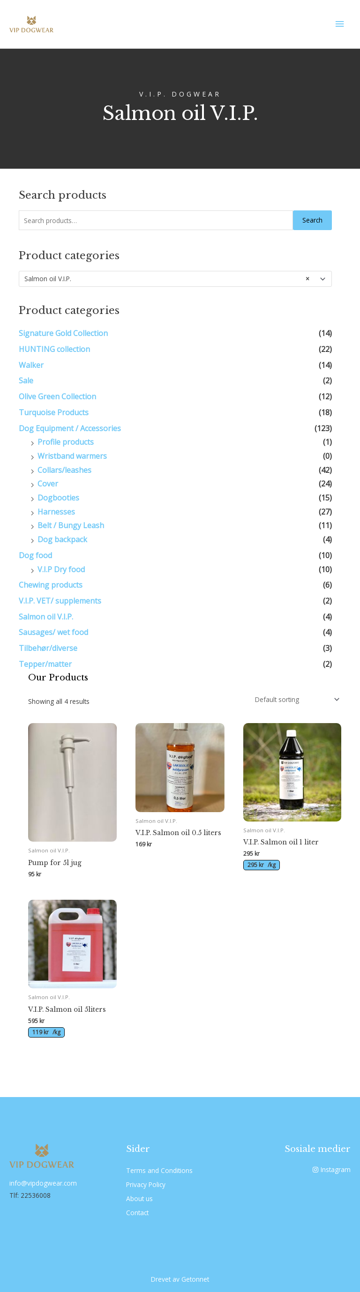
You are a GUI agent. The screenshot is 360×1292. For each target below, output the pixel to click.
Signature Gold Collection (63, 333)
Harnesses (56, 512)
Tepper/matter (45, 664)
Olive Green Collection (57, 396)
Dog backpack (62, 539)
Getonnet (195, 1279)
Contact (137, 1212)
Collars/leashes (64, 470)
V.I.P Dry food (61, 569)
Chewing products (50, 585)
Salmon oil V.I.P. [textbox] (166, 279)
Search (312, 220)
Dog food (35, 555)
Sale (26, 380)
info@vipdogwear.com (43, 1183)
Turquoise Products (54, 412)
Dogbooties (58, 498)
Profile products (66, 442)
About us (139, 1198)
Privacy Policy (145, 1184)
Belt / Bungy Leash (71, 525)
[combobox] (175, 279)
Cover (48, 483)
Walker (31, 365)
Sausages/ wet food (53, 632)
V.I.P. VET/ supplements (60, 601)
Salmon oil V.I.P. (46, 617)
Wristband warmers (72, 456)
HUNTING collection (54, 349)
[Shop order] (295, 699)
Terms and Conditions (159, 1170)
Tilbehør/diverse (48, 648)
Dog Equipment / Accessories (70, 428)
